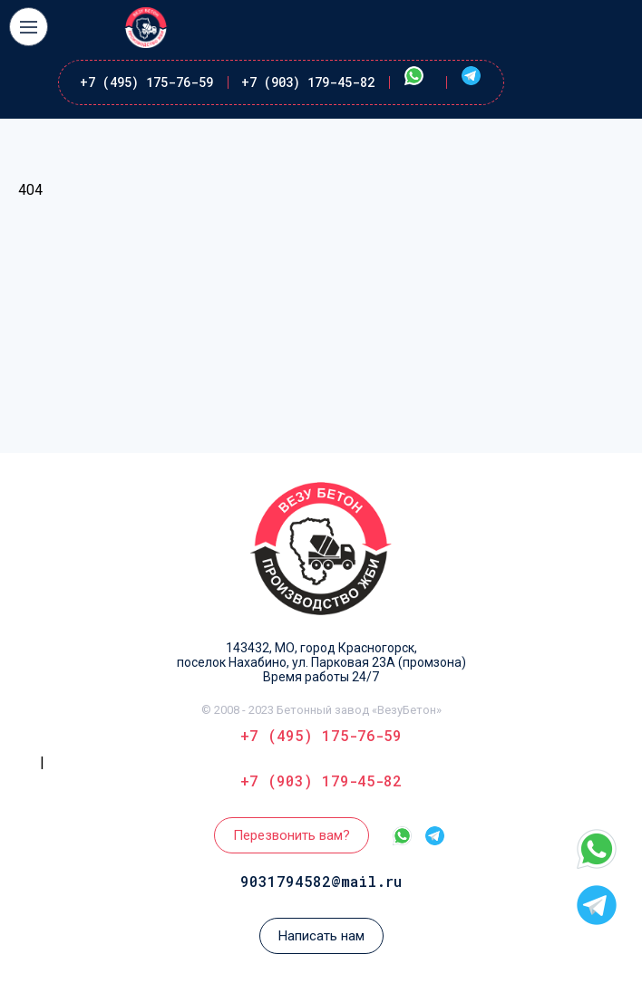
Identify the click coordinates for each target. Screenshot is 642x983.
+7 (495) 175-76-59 (146, 82)
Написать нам (321, 936)
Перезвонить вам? (291, 835)
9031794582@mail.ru (321, 881)
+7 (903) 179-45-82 (307, 82)
